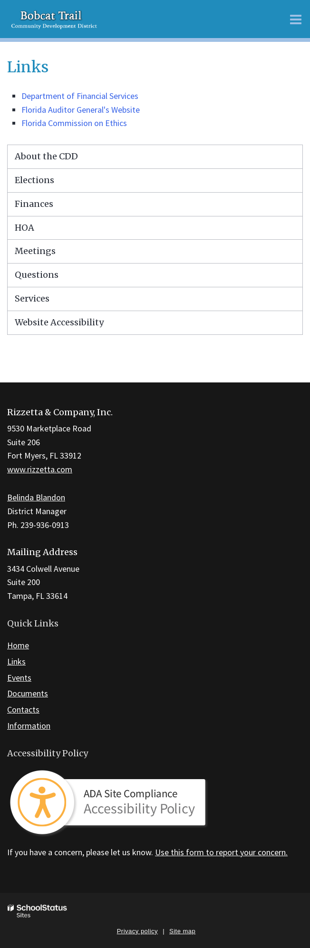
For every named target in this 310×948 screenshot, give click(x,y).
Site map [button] (182, 931)
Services (32, 298)
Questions (36, 274)
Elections (34, 180)
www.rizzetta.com (39, 469)
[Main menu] (295, 19)
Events (19, 677)
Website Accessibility (59, 322)
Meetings (35, 250)
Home (18, 645)
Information (28, 725)
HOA (24, 227)
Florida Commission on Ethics (74, 122)
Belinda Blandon (36, 497)
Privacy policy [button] (137, 931)
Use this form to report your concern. (221, 852)
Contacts (23, 709)
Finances (34, 203)
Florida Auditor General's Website (80, 109)
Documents (27, 693)
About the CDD (46, 156)
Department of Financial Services (79, 95)
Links (16, 661)
